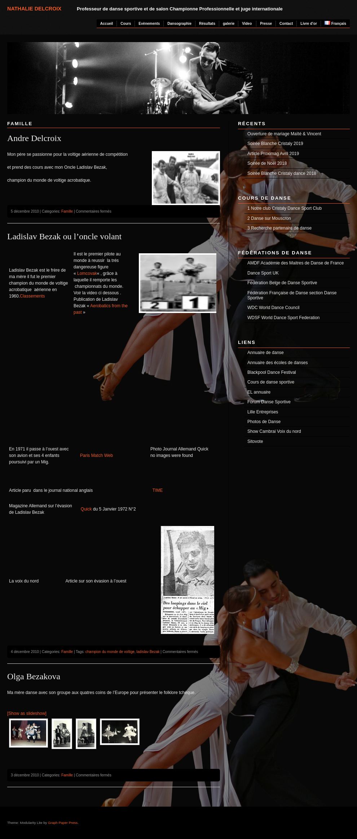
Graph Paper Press (63, 823)
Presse (266, 24)
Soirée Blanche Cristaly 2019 (275, 143)
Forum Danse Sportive (269, 401)
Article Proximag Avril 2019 (273, 153)
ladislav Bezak (148, 652)
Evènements (149, 24)
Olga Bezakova (33, 676)
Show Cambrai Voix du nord (274, 431)
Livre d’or (308, 24)
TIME (158, 490)
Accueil (106, 24)
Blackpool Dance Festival (271, 372)
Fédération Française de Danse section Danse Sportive (291, 295)
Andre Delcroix (34, 138)
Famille (67, 211)
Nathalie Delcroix (34, 9)
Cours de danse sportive (270, 382)
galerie (228, 24)
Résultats (207, 24)
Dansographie (179, 24)
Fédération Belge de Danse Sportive (282, 282)
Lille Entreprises (262, 411)
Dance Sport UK (263, 273)
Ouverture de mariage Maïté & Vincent (284, 133)
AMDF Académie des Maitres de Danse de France (295, 263)
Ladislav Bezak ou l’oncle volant (64, 236)
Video (247, 24)
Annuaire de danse (265, 352)
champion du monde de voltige (110, 652)
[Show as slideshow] (27, 713)
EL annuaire (258, 392)
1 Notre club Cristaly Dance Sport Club (284, 208)
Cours (125, 24)
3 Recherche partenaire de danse (279, 228)
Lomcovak (87, 273)
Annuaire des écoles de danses (277, 362)
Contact (286, 24)
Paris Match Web (96, 455)
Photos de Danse (264, 421)
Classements (32, 296)
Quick (86, 509)
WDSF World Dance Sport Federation (283, 317)
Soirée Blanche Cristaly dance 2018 (281, 173)
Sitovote (255, 441)
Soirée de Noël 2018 (267, 163)
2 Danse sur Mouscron (269, 218)
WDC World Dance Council (273, 307)
